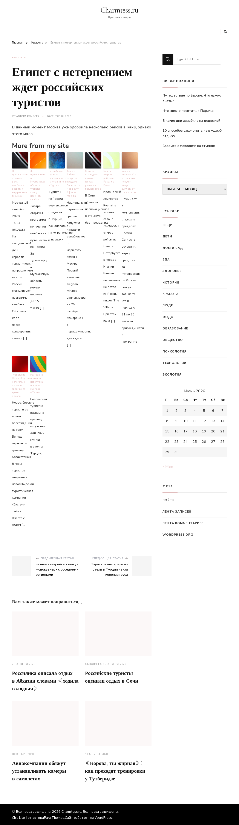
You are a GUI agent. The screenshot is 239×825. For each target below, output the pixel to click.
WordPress (103, 817)
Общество (172, 340)
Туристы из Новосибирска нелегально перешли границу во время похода (20, 385)
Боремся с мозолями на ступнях (188, 145)
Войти (168, 500)
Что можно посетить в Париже (187, 110)
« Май (167, 466)
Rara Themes (54, 817)
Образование (175, 328)
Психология (174, 351)
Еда (166, 259)
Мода (167, 317)
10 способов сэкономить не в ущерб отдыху (192, 133)
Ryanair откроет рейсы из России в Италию (108, 178)
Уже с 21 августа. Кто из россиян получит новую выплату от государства (129, 182)
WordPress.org (177, 535)
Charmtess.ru (119, 10)
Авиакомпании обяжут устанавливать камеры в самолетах (39, 771)
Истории (170, 283)
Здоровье (171, 271)
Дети (167, 236)
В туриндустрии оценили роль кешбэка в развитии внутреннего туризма (20, 184)
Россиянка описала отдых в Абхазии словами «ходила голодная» (45, 681)
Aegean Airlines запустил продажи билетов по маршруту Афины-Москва (73, 184)
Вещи (167, 225)
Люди (167, 305)
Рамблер (33, 116)
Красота (19, 57)
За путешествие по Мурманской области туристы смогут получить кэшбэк (38, 185)
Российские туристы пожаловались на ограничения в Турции (57, 178)
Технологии (174, 363)
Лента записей (176, 512)
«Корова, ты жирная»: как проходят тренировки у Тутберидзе (115, 771)
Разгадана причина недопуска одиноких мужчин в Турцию (36, 383)
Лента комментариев (183, 523)
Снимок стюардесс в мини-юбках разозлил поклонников (93, 180)
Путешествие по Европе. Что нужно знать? (191, 98)
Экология (172, 375)
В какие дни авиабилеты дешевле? (191, 120)
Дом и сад (172, 248)
